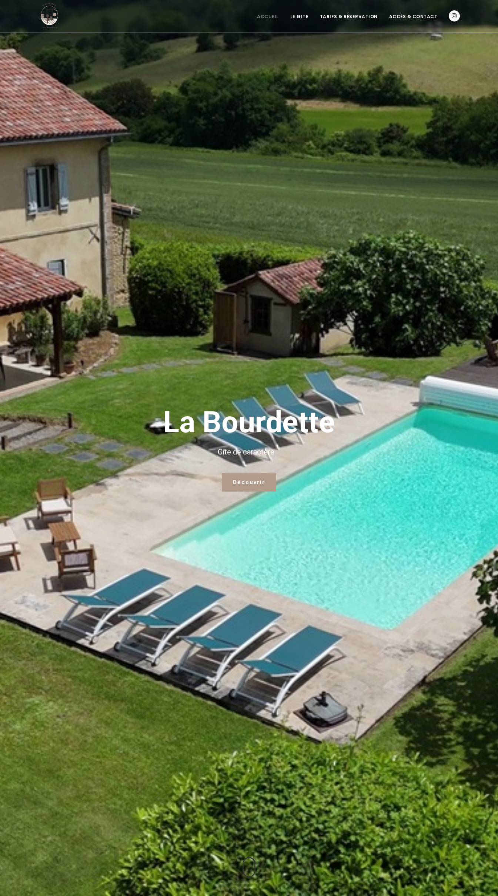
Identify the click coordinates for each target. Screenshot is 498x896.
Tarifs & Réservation (349, 16)
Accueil (268, 16)
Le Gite (299, 16)
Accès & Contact (413, 16)
